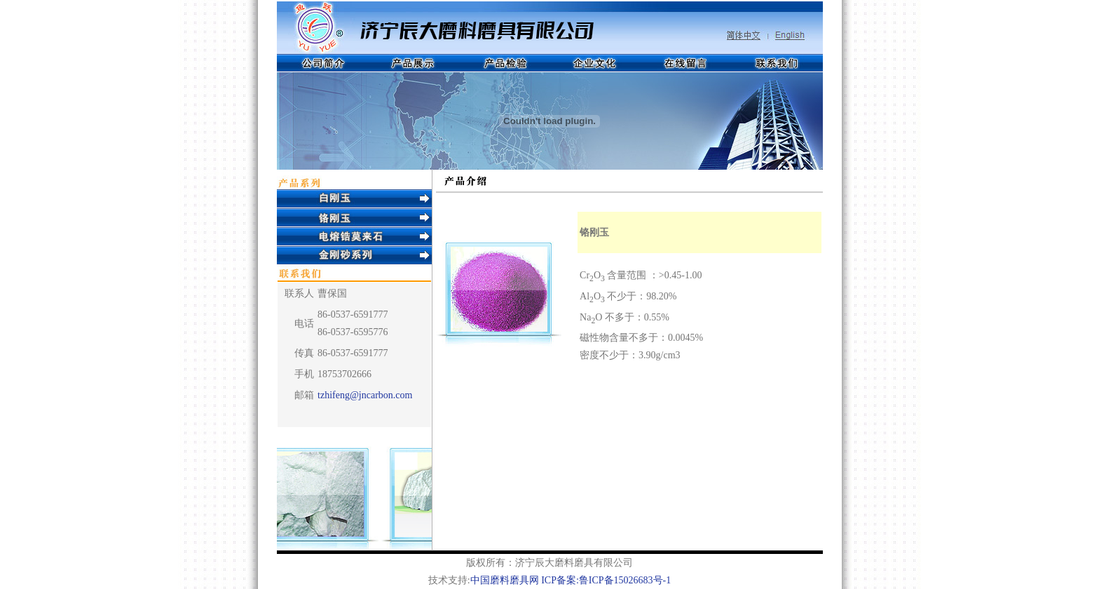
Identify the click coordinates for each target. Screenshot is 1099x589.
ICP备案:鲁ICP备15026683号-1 (606, 580)
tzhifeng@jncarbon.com (365, 395)
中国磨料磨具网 (504, 580)
